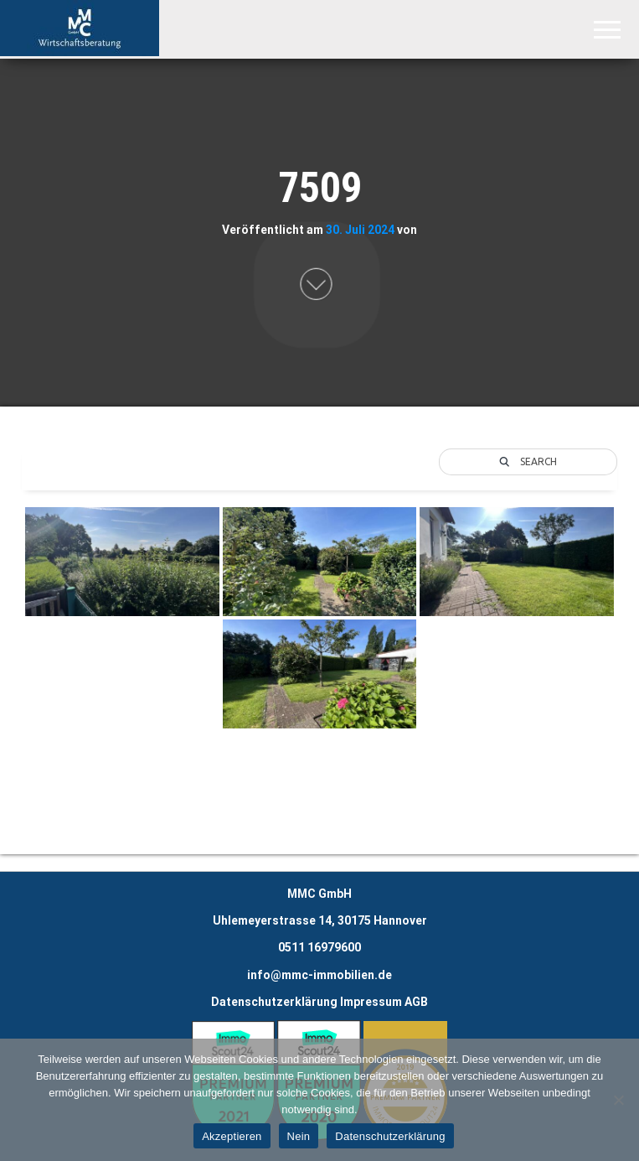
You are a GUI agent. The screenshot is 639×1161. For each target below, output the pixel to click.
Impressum (371, 1001)
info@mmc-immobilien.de (319, 975)
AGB (416, 1001)
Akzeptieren (231, 1136)
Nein (299, 1136)
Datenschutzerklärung (274, 1001)
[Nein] (618, 1099)
